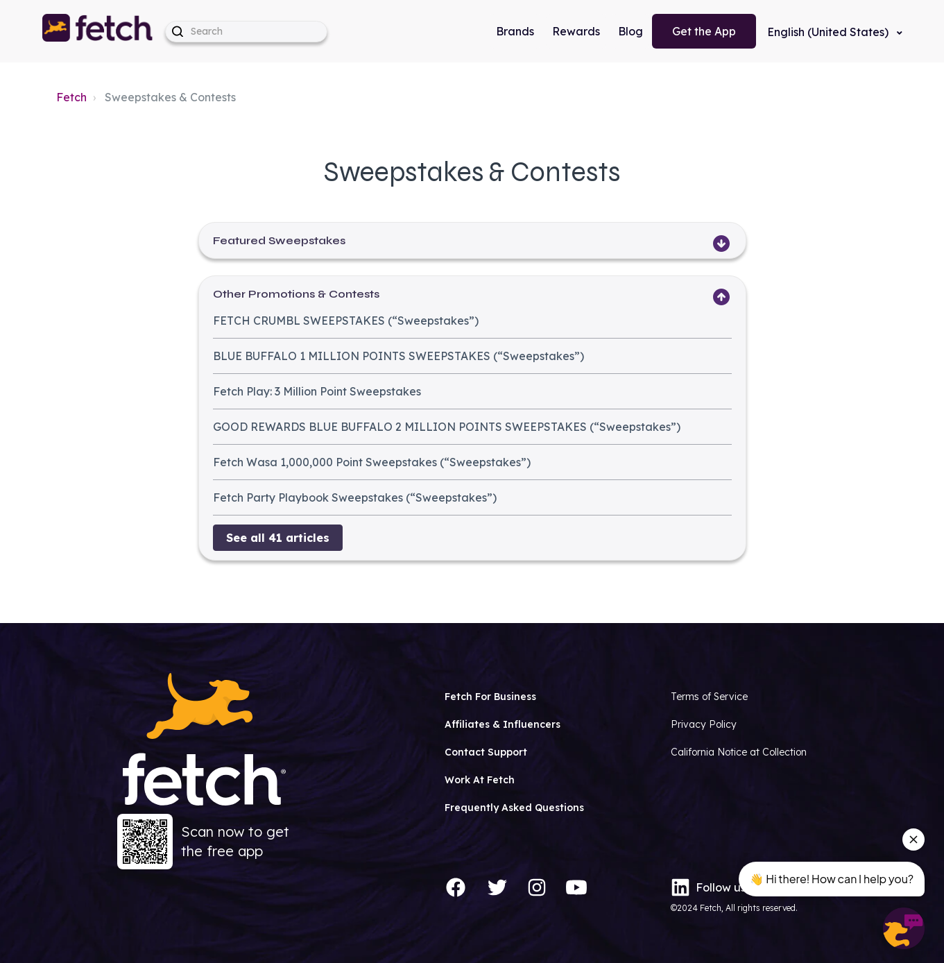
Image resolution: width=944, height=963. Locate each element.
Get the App (704, 31)
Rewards (576, 31)
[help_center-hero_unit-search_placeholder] (246, 31)
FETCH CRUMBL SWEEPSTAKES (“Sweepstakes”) (346, 320)
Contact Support (486, 752)
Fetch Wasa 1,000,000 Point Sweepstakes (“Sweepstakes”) (372, 462)
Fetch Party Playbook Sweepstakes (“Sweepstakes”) (355, 497)
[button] (98, 31)
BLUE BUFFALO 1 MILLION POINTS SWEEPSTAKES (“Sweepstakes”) (398, 356)
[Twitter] (497, 887)
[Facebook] (455, 887)
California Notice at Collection (739, 752)
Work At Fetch (480, 780)
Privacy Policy (704, 724)
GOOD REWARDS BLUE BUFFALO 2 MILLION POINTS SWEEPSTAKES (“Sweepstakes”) (446, 427)
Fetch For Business (490, 696)
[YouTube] (576, 887)
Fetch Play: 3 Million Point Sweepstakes (317, 391)
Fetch (71, 97)
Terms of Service (709, 696)
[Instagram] (536, 887)
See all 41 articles (277, 538)
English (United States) (829, 32)
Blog (630, 31)
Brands (515, 31)
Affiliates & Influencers (502, 724)
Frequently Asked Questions (514, 807)
